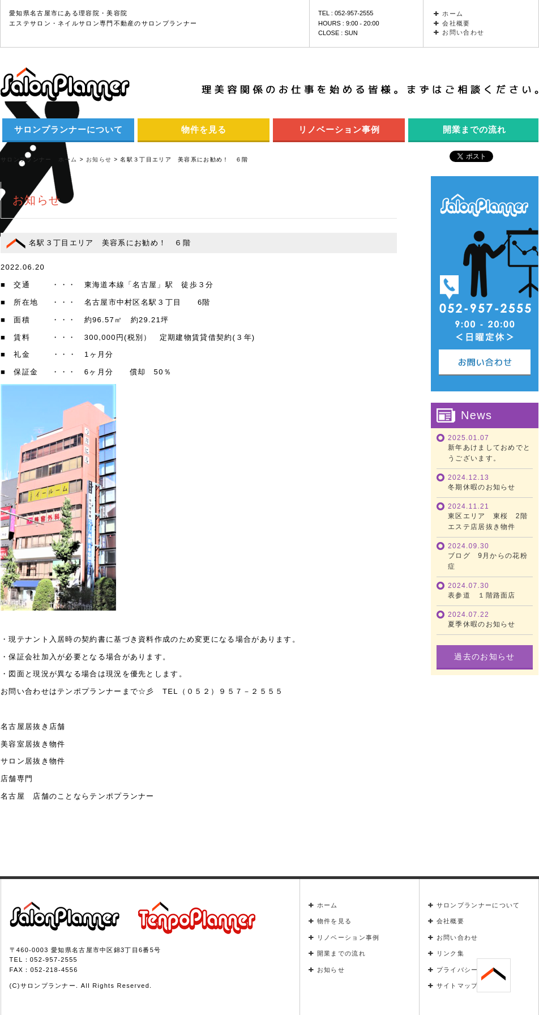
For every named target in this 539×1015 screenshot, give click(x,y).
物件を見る (203, 129)
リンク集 (446, 953)
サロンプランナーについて (68, 129)
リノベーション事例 (339, 129)
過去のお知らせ (484, 656)
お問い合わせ (459, 32)
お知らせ (327, 969)
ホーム (448, 13)
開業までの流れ (337, 953)
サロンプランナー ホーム (39, 159)
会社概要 (452, 23)
